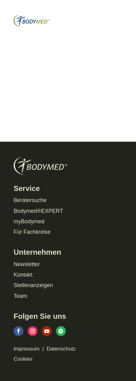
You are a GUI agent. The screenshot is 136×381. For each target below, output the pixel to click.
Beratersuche (30, 200)
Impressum (26, 349)
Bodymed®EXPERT (38, 211)
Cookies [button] (23, 359)
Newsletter (27, 264)
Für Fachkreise (32, 232)
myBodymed (29, 221)
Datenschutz (61, 349)
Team (20, 296)
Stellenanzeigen (33, 285)
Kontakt (23, 275)
